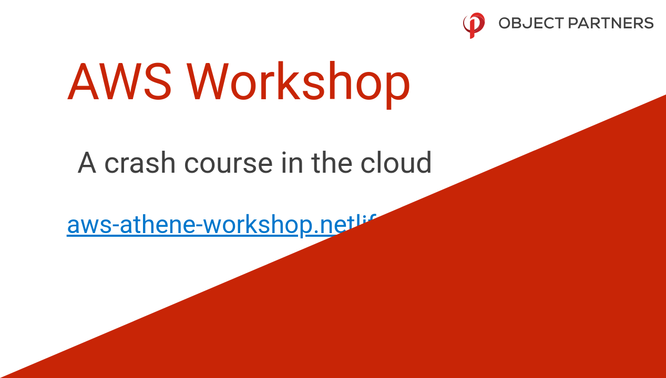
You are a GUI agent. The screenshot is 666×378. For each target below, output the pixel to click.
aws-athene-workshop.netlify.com (255, 224)
